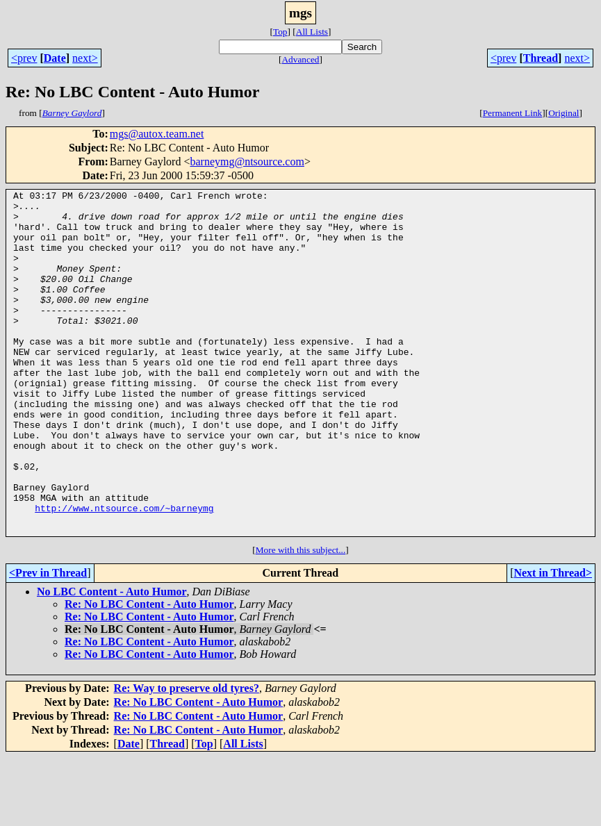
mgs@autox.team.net (157, 134)
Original (563, 113)
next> (85, 58)
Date (55, 58)
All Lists (312, 31)
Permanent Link (513, 113)
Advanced (300, 59)
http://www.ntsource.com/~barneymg (124, 572)
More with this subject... (301, 618)
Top (280, 31)
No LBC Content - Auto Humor (112, 660)
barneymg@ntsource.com (247, 161)
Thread (540, 58)
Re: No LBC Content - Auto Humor (149, 673)
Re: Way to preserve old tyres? (186, 757)
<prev (24, 58)
